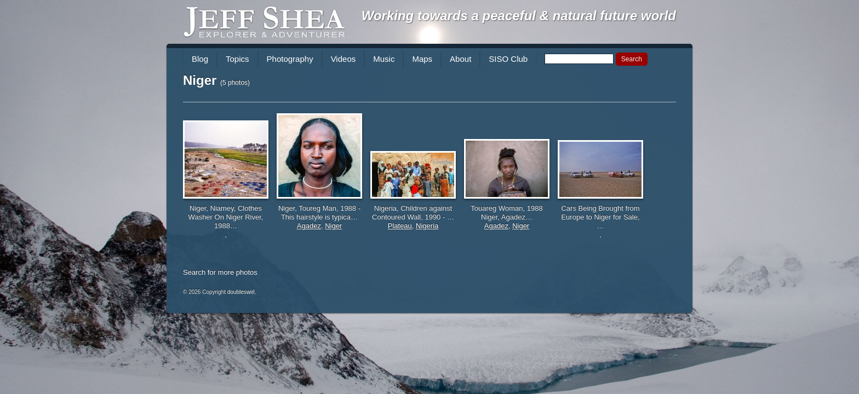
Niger (333, 226)
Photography (290, 58)
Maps (422, 58)
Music (383, 58)
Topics (237, 58)
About (460, 58)
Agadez (309, 226)
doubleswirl (241, 292)
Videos (343, 58)
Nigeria (427, 226)
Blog (200, 58)
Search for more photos (220, 272)
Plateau (400, 226)
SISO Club (508, 58)
